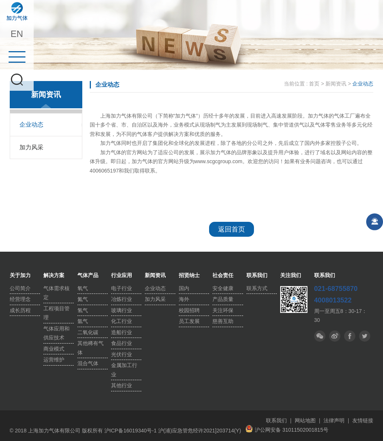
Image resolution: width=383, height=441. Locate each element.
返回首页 (231, 229)
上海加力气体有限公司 (17, 11)
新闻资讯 (335, 84)
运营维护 (53, 360)
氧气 (82, 288)
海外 (184, 299)
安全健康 (222, 288)
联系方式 (256, 288)
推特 (349, 336)
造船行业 (121, 332)
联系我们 (276, 420)
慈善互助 (222, 321)
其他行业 (121, 385)
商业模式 (53, 349)
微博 (334, 336)
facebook (364, 336)
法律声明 (334, 420)
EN (16, 34)
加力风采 (31, 147)
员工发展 (189, 321)
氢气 (82, 310)
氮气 (82, 299)
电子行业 (121, 288)
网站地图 (305, 420)
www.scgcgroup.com (218, 161)
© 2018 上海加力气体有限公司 (46, 431)
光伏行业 (121, 354)
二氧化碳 (87, 332)
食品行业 (121, 343)
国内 (184, 288)
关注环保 (222, 310)
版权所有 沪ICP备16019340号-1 (119, 431)
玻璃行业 (121, 310)
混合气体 (87, 363)
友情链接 (362, 420)
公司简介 (20, 288)
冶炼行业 (121, 299)
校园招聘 (189, 310)
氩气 (82, 321)
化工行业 (121, 321)
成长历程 (20, 310)
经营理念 (20, 299)
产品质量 (222, 299)
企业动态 (31, 124)
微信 (319, 336)
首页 (314, 84)
